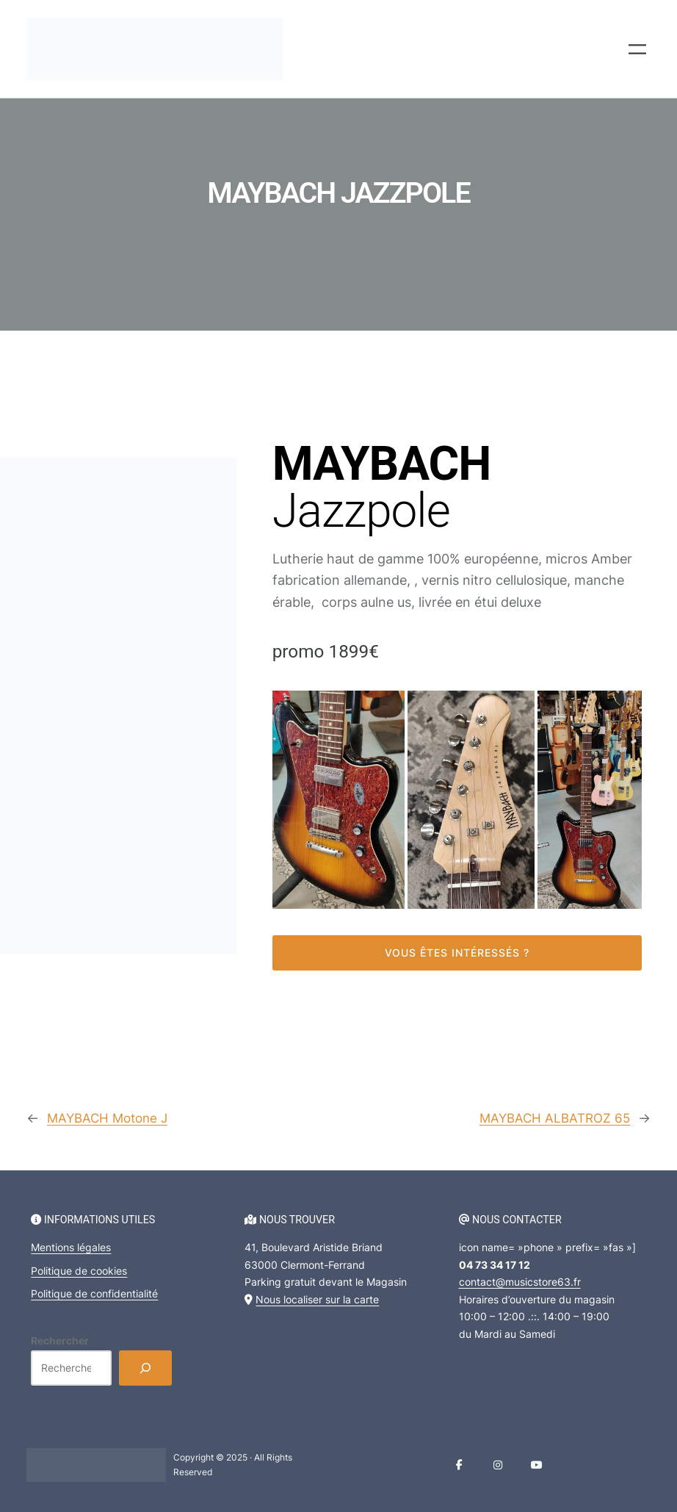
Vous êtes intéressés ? (457, 952)
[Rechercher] (145, 1368)
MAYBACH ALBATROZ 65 (552, 1118)
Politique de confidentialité (94, 1293)
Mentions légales (71, 1247)
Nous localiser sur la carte (317, 1298)
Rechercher (60, 1339)
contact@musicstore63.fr (520, 1281)
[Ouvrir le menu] (637, 49)
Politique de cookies (79, 1270)
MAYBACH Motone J (111, 1118)
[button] (338, 800)
